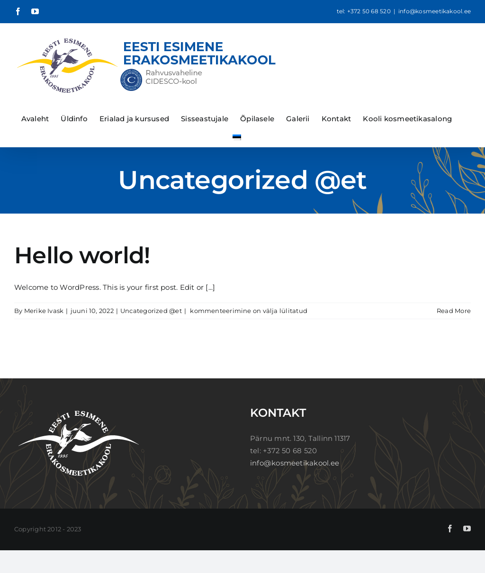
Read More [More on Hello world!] (454, 310)
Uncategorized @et (151, 310)
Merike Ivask (44, 310)
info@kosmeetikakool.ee (434, 11)
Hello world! (82, 255)
